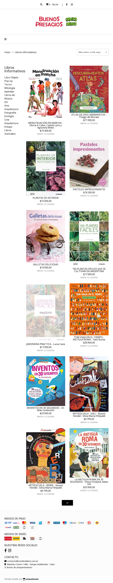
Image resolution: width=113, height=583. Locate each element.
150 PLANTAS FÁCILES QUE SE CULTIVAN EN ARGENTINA (89, 270)
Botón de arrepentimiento (18, 567)
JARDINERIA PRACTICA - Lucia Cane (45, 344)
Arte (6, 105)
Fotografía (10, 112)
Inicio (7, 52)
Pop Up (8, 81)
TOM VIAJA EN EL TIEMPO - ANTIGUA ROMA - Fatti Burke (89, 338)
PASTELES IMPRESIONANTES (89, 189)
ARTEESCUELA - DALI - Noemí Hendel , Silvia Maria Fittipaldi (89, 415)
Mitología (9, 88)
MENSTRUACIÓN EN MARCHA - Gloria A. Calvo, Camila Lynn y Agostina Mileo (45, 125)
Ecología (9, 116)
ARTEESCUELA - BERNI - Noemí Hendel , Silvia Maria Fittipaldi (45, 486)
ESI (6, 102)
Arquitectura (11, 109)
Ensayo (8, 126)
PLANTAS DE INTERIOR (46, 197)
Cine (6, 119)
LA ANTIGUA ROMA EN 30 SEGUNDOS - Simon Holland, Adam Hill (89, 482)
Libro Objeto (11, 77)
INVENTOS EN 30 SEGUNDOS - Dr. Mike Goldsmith (46, 409)
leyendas (9, 91)
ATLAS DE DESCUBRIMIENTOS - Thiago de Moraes (89, 116)
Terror (8, 84)
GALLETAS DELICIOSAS (45, 264)
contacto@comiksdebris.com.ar (21, 561)
